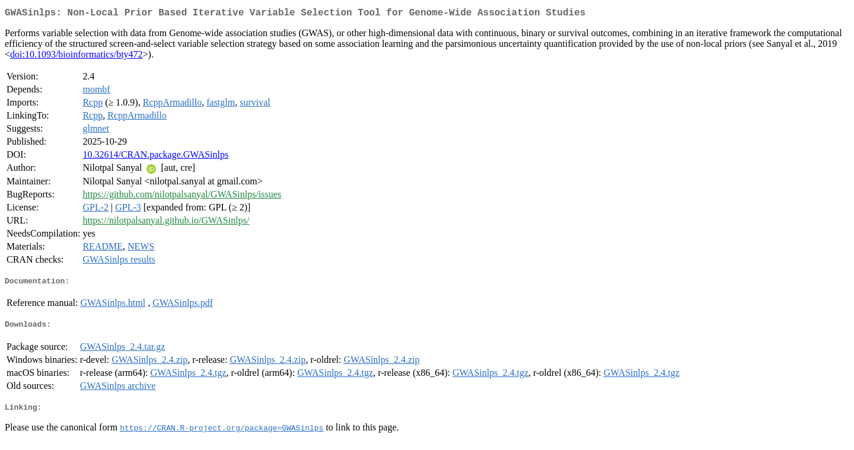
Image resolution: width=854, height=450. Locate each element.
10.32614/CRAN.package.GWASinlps (155, 157)
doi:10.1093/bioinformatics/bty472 (76, 57)
